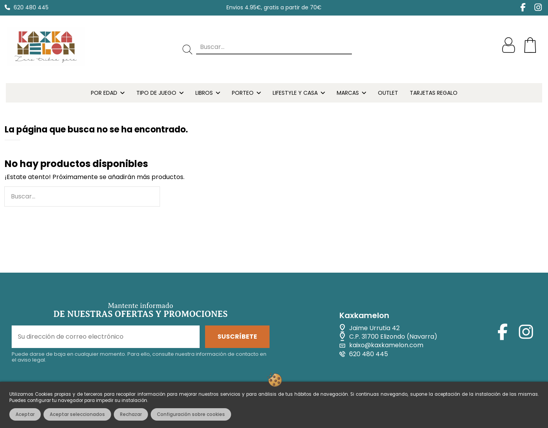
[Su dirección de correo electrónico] (106, 336)
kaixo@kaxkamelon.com (386, 345)
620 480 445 (31, 7)
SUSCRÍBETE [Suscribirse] (237, 336)
